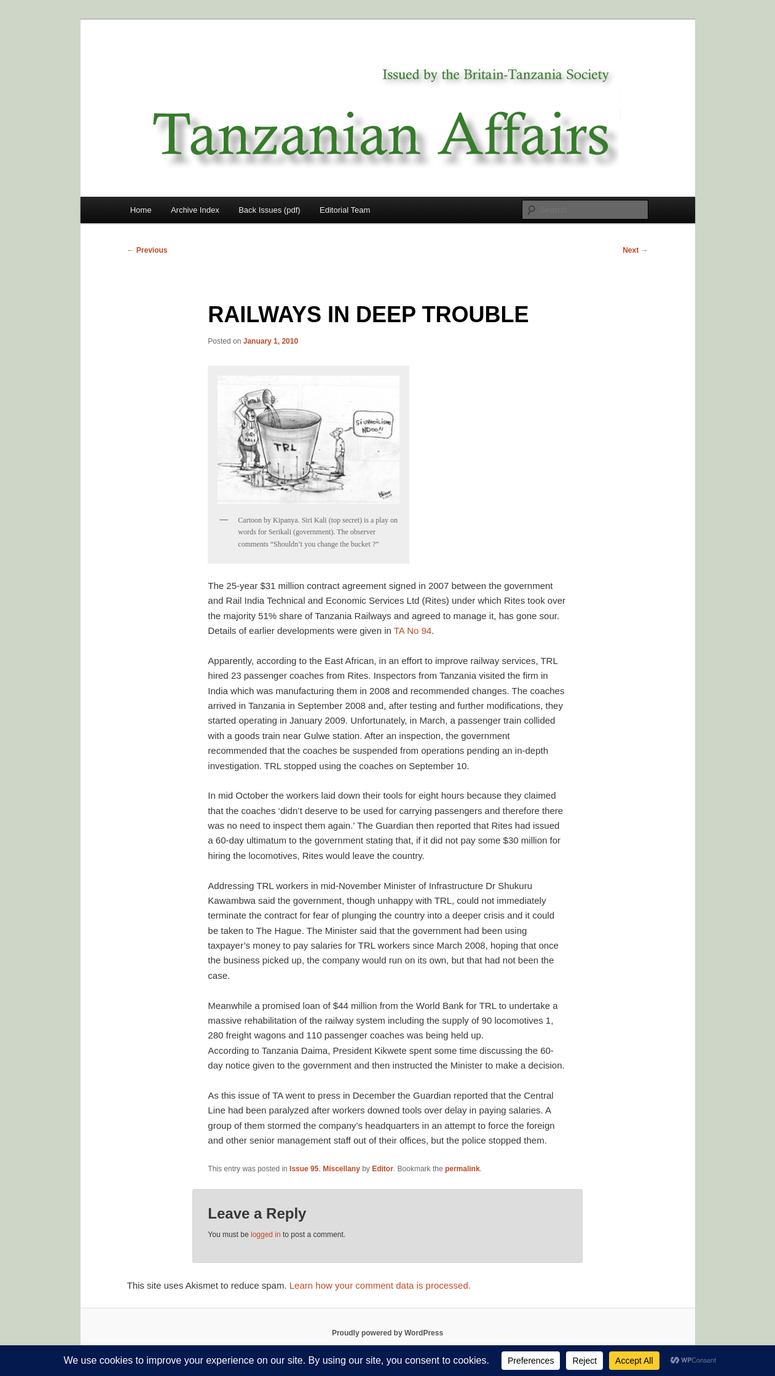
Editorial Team (345, 210)
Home (141, 210)
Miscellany (341, 1168)
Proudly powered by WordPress (387, 1333)
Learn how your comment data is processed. (380, 1285)
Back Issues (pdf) (269, 210)
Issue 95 (303, 1168)
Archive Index (195, 210)
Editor (382, 1168)
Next (635, 250)
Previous (147, 250)
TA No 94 (412, 630)
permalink (462, 1168)
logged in (266, 1234)
